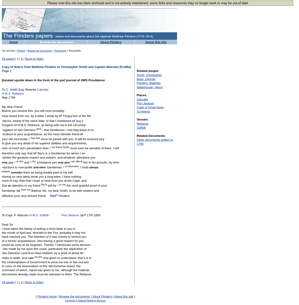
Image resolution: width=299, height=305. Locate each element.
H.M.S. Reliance (13, 93)
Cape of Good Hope (150, 107)
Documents (60, 51)
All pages (8, 58)
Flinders (21, 51)
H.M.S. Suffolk (39, 215)
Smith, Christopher (149, 75)
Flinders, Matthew (149, 83)
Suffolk (141, 127)
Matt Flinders (59, 196)
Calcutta (42, 89)
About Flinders (111, 42)
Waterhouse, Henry (150, 87)
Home (13, 42)
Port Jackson (70, 215)
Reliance (143, 123)
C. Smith (12, 89)
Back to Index (34, 58)
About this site (155, 42)
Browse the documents (56, 42)
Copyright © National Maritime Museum (85, 300)
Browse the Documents (40, 51)
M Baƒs (77, 121)
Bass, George (146, 79)
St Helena (143, 111)
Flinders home (47, 296)
